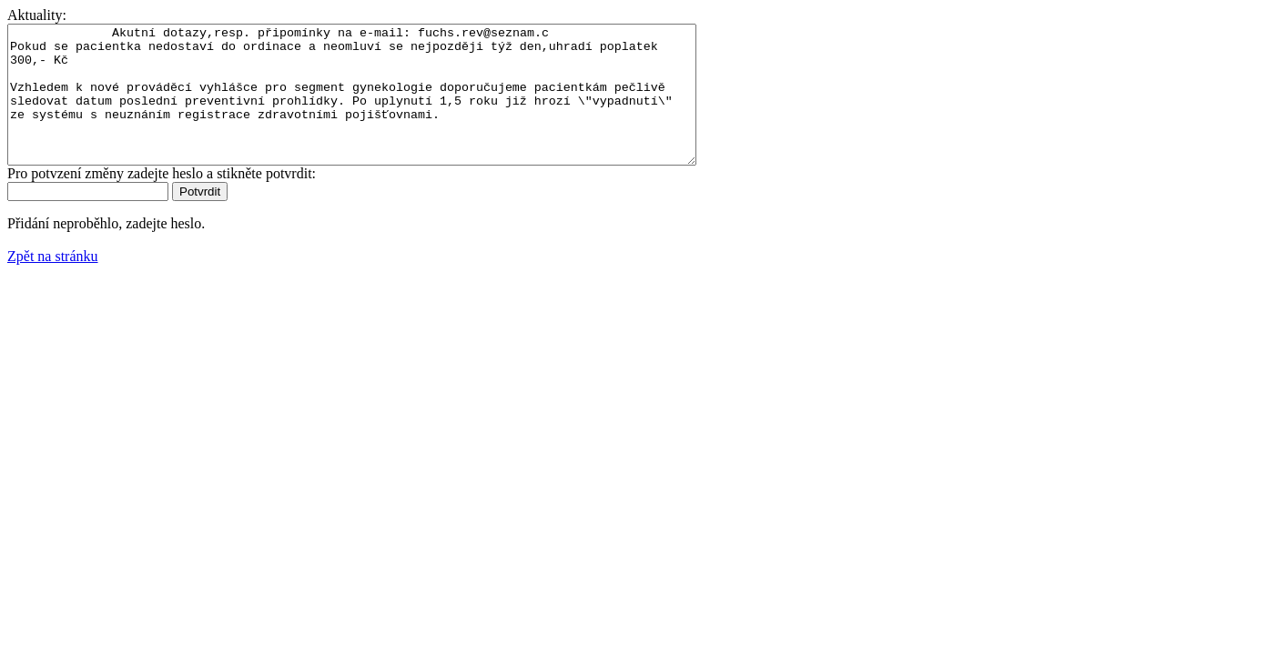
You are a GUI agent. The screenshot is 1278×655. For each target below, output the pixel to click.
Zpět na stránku (52, 283)
